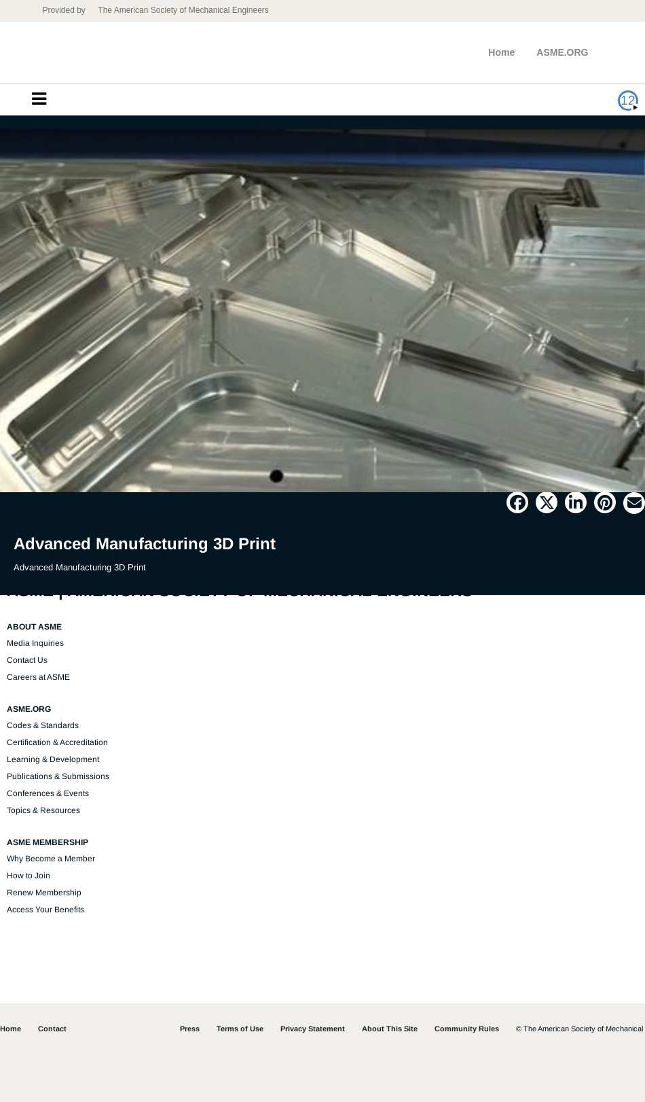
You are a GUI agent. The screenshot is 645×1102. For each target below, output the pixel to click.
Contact (52, 1028)
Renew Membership (44, 892)
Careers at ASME (38, 677)
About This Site (390, 1028)
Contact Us (27, 660)
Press (190, 1028)
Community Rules (467, 1028)
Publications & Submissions (58, 776)
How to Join (28, 875)
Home (501, 52)
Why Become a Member (51, 858)
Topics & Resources (43, 810)
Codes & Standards (43, 725)
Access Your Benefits (45, 909)
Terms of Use (240, 1028)
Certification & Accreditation (57, 742)
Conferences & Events (48, 793)
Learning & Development (53, 759)
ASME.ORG (562, 52)
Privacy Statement (312, 1028)
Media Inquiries (35, 643)
